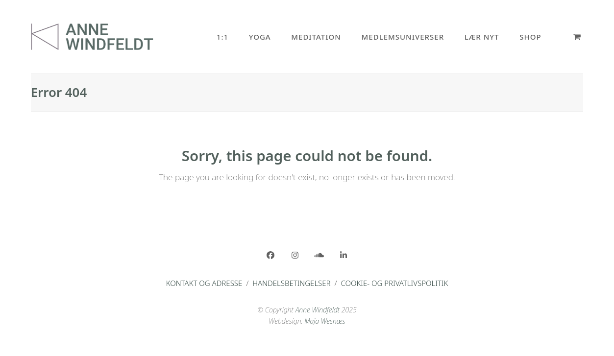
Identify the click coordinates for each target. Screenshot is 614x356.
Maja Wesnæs (324, 321)
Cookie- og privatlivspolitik (394, 283)
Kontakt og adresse (204, 283)
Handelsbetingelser (291, 283)
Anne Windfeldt (317, 309)
